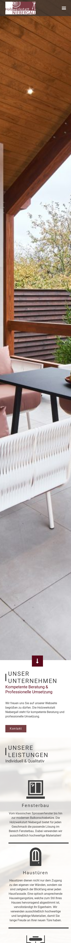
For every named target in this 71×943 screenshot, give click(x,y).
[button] (63, 8)
